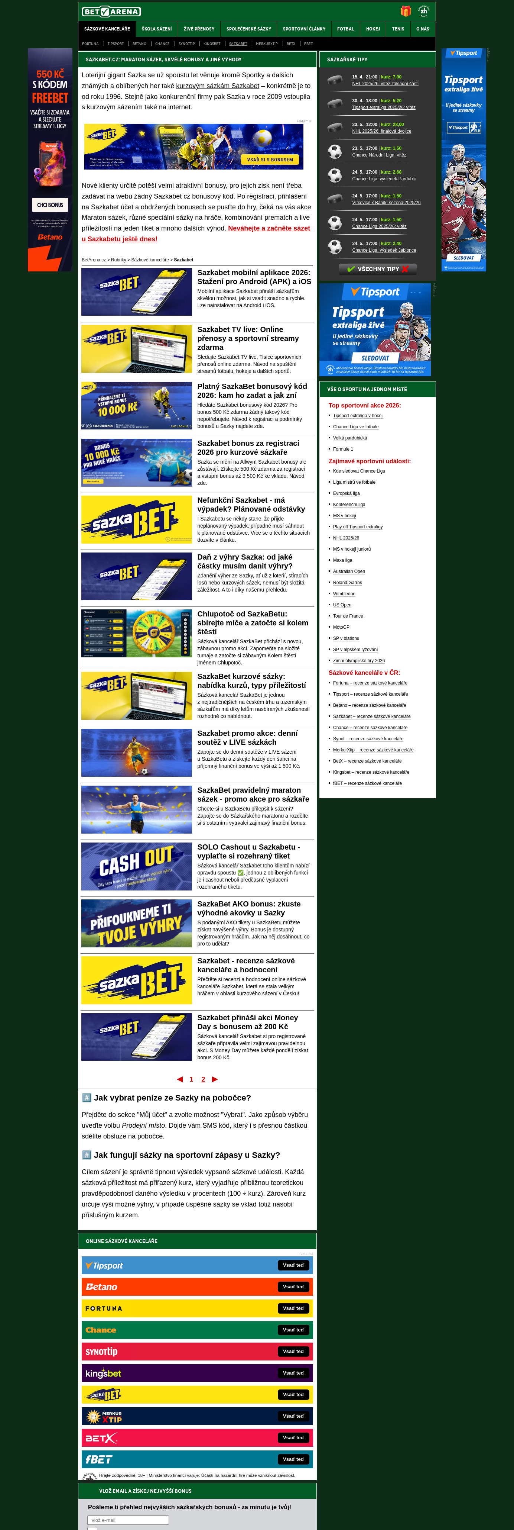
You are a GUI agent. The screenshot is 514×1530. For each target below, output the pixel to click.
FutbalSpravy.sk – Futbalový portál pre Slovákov (247, 1404)
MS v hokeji (344, 775)
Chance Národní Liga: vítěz (379, 414)
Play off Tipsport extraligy (358, 786)
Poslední (215, 1079)
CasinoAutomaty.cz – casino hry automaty (240, 1348)
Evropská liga (346, 753)
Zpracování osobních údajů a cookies (249, 1518)
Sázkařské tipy (347, 319)
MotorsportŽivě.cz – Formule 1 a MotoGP (136, 1381)
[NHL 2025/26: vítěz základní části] (337, 339)
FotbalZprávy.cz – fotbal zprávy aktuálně (135, 1348)
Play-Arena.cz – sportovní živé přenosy (133, 1392)
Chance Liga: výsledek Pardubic (384, 438)
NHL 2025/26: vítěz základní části (385, 343)
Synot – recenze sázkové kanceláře (368, 998)
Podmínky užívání (186, 1518)
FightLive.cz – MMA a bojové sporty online (137, 1337)
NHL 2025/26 (346, 797)
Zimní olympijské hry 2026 (359, 920)
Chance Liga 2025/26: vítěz (379, 486)
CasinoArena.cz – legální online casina (133, 1426)
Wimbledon (344, 853)
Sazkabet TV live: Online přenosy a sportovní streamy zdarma (248, 338)
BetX (291, 43)
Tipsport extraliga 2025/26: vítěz (384, 367)
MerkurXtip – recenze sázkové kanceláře (373, 1009)
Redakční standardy (142, 1518)
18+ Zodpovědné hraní (315, 1518)
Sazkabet (238, 43)
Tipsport (116, 43)
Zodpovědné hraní (383, 1456)
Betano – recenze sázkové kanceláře (369, 964)
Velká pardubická (350, 697)
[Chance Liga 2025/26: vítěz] (337, 482)
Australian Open (349, 831)
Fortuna (90, 43)
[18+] (424, 11)
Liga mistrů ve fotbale (354, 741)
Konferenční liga (349, 764)
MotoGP (341, 886)
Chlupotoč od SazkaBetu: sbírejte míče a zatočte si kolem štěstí (253, 623)
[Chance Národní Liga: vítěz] (337, 411)
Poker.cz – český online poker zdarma (132, 1415)
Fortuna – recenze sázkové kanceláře (370, 942)
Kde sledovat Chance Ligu (359, 730)
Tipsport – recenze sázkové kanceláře (370, 953)
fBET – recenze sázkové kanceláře (367, 1043)
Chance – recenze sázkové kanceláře (370, 987)
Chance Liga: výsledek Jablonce (384, 509)
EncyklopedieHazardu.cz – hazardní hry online (245, 1337)
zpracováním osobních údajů (155, 1285)
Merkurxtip (267, 43)
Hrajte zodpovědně (99, 1479)
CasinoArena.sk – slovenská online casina (241, 1415)
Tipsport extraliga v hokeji (358, 675)
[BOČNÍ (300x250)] (375, 634)
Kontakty (106, 1518)
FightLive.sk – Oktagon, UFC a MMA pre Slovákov (248, 1381)
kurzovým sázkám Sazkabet (217, 86)
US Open (342, 864)
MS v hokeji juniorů (352, 808)
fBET (308, 43)
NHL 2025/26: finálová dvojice (381, 390)
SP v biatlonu (346, 898)
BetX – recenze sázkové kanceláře (367, 1020)
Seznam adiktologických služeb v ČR (220, 1502)
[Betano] (50, 270)
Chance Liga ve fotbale (356, 686)
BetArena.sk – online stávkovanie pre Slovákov (245, 1370)
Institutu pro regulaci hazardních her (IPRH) (259, 1456)
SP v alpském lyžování (355, 909)
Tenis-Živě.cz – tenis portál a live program (136, 1370)
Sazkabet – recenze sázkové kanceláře (372, 976)
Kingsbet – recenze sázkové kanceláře (371, 1031)
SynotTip (187, 43)
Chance (162, 43)
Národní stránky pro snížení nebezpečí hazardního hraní (345, 1502)
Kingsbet (212, 43)
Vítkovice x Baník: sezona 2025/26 (386, 462)
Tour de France (348, 875)
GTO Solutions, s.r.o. (371, 1518)
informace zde (209, 1486)
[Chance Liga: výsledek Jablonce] (337, 506)
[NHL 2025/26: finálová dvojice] (337, 387)
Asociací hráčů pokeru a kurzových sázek (125, 1463)
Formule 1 (343, 708)
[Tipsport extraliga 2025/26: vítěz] (337, 363)
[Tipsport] (464, 270)
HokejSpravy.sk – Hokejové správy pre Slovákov (247, 1392)
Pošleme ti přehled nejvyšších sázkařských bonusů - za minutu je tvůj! (189, 1257)
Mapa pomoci (273, 1502)
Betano (139, 43)
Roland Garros (347, 842)
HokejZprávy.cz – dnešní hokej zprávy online (139, 1359)
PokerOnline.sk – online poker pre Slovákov (242, 1426)
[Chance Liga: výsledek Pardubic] (337, 434)
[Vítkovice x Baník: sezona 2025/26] (337, 458)
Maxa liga (342, 819)
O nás (84, 1518)
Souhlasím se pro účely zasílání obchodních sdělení (179, 1285)
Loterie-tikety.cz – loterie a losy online (236, 1359)
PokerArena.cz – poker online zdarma (132, 1404)
